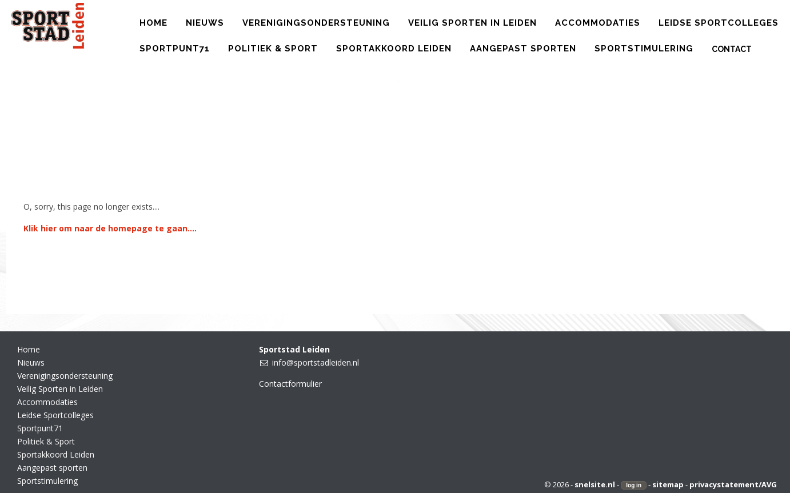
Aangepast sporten (52, 467)
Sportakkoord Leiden (55, 454)
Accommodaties (47, 401)
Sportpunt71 (40, 428)
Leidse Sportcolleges (55, 415)
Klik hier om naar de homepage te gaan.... (110, 228)
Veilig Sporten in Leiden (60, 388)
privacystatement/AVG (733, 484)
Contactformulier (290, 383)
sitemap (668, 484)
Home (28, 349)
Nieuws (31, 362)
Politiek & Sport (46, 441)
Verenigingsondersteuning (65, 375)
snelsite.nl (594, 484)
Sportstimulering (47, 480)
